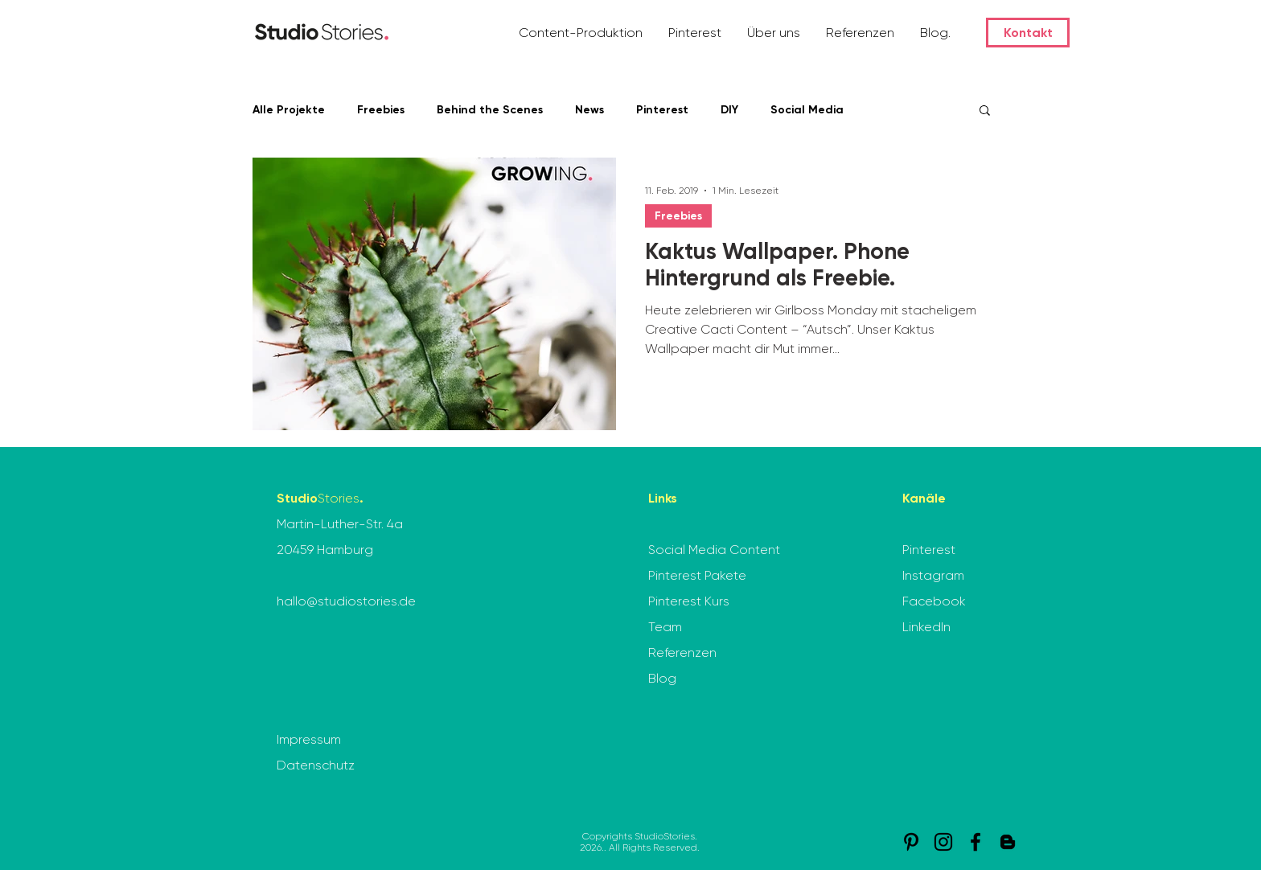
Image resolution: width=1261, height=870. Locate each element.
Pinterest (662, 110)
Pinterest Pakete (697, 575)
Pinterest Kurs (688, 601)
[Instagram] (943, 842)
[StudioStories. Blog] (1008, 842)
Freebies (381, 110)
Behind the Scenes (490, 110)
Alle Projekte (289, 110)
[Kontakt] (1028, 32)
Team (665, 626)
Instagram (933, 575)
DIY (729, 110)
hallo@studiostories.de (346, 601)
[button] (581, 32)
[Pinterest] (911, 842)
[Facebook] (975, 842)
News (589, 110)
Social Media (807, 110)
